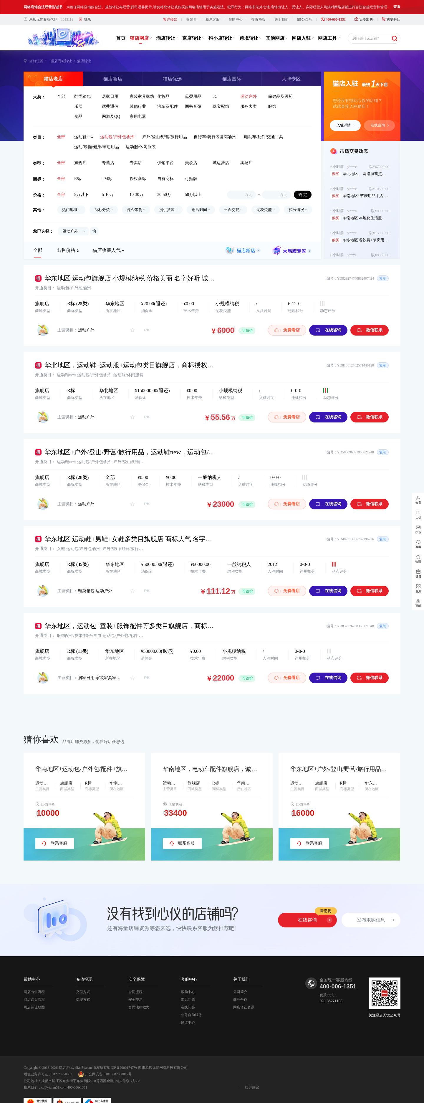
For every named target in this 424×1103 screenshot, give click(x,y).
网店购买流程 (34, 985)
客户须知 (170, 5)
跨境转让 (250, 24)
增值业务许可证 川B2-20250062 (48, 1060)
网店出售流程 (34, 978)
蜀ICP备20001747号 (122, 1053)
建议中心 (188, 1008)
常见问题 (188, 985)
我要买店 (391, 5)
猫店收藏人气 (106, 236)
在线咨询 (380, 111)
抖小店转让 (221, 24)
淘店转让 (167, 24)
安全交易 (135, 985)
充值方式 (83, 978)
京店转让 (193, 24)
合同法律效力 (139, 993)
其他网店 (276, 24)
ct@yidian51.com (53, 1073)
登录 (87, 5)
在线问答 (188, 993)
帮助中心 (235, 5)
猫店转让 (84, 47)
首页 (120, 24)
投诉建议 (252, 1073)
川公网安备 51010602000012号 (105, 1060)
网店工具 (329, 24)
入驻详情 (346, 111)
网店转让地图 (34, 993)
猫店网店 (141, 24)
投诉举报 (258, 5)
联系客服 (213, 5)
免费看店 (287, 316)
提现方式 (83, 985)
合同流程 (135, 978)
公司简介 (240, 978)
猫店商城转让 (61, 47)
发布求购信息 (371, 905)
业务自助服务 (191, 1001)
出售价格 (66, 236)
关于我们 (281, 5)
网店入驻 (303, 24)
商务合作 (240, 985)
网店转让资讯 (243, 993)
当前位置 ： (38, 47)
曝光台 (191, 5)
